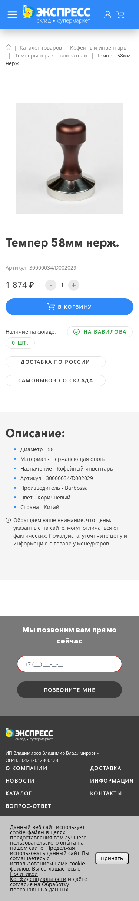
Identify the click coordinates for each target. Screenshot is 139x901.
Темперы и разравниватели (51, 55)
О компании (26, 768)
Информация (111, 780)
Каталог (19, 793)
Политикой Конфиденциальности (38, 876)
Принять (112, 858)
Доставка (105, 768)
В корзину (69, 306)
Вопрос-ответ (29, 805)
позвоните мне (69, 689)
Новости (20, 780)
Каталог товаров (41, 47)
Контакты (106, 793)
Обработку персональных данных (39, 887)
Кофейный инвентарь (98, 47)
